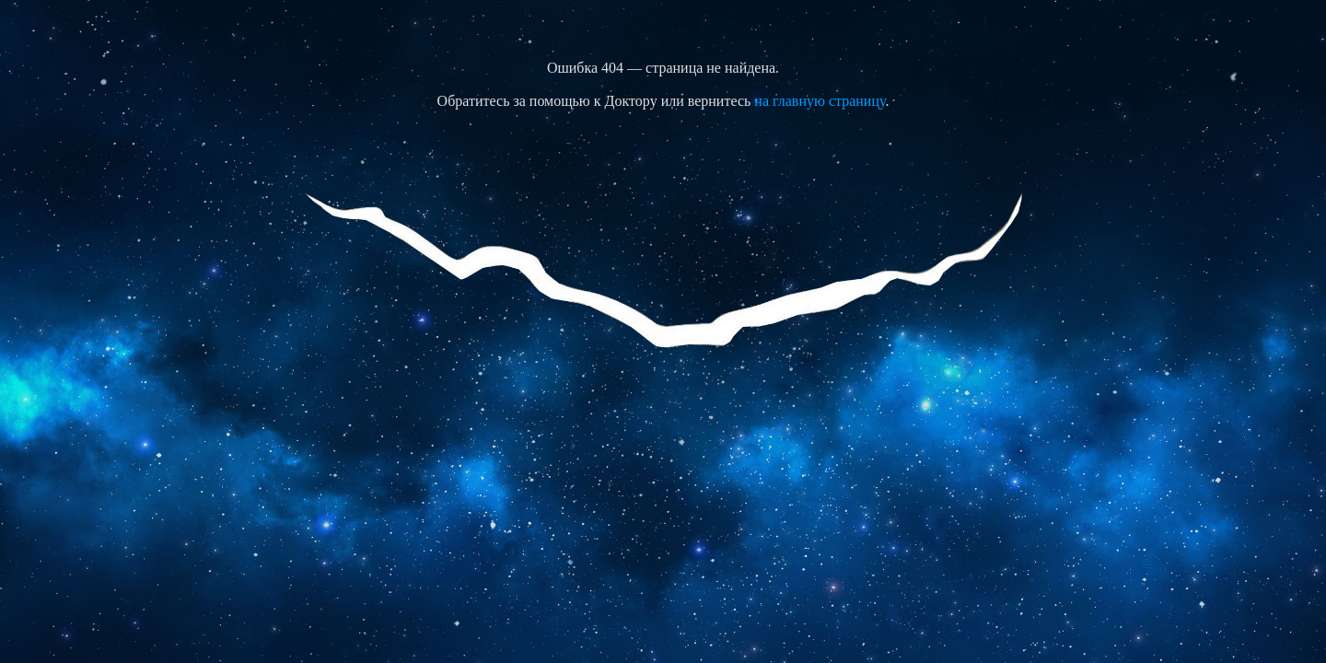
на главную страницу (819, 101)
